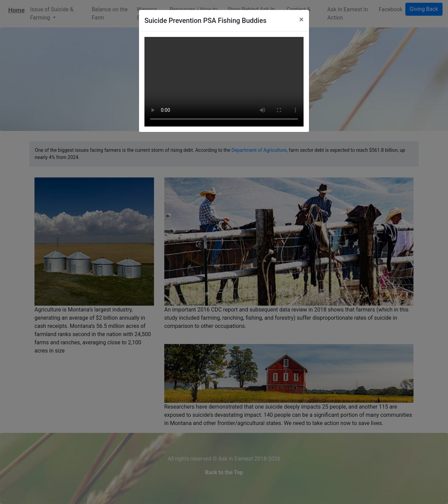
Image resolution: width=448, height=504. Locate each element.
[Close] (301, 19)
